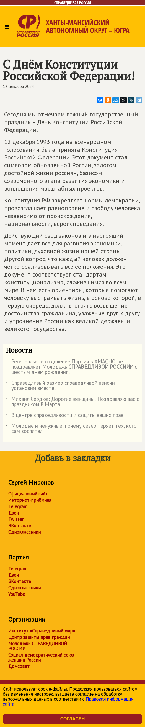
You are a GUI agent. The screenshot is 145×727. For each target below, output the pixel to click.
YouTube (16, 594)
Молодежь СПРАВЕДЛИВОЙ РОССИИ (37, 646)
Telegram (17, 506)
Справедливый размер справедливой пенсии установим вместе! (60, 385)
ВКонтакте (19, 525)
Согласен (72, 718)
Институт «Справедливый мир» (41, 630)
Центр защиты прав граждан (39, 637)
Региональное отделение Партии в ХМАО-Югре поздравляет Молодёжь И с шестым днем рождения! (71, 367)
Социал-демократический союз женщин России (41, 657)
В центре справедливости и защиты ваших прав (64, 416)
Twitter (16, 519)
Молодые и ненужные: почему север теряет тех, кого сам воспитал (71, 428)
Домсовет (19, 666)
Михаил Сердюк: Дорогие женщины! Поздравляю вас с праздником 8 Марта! (72, 401)
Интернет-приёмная (29, 500)
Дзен (13, 512)
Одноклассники (24, 532)
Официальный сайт (28, 493)
